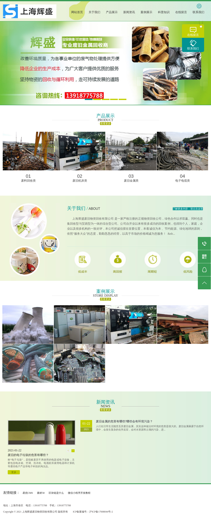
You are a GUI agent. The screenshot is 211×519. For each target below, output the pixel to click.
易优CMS (28, 492)
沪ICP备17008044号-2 (101, 511)
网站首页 (77, 12)
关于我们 (94, 12)
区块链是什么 (56, 492)
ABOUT (94, 208)
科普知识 (164, 12)
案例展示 (146, 12)
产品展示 (112, 12)
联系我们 (193, 48)
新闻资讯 (129, 12)
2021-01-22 (14, 450)
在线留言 (193, 35)
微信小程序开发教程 (79, 492)
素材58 (40, 492)
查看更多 (105, 123)
